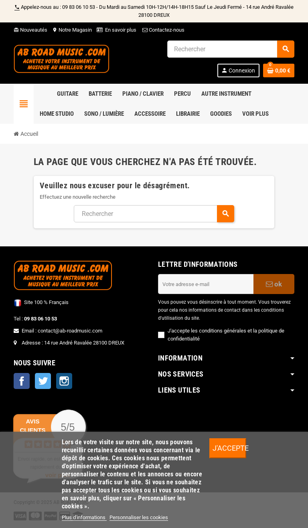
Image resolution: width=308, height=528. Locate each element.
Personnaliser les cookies (138, 517)
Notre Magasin (72, 30)
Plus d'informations (84, 517)
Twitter (43, 381)
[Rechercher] (230, 49)
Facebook (22, 381)
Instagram (64, 381)
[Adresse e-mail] (205, 284)
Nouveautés (30, 30)
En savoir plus (120, 30)
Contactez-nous (162, 30)
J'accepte (229, 448)
